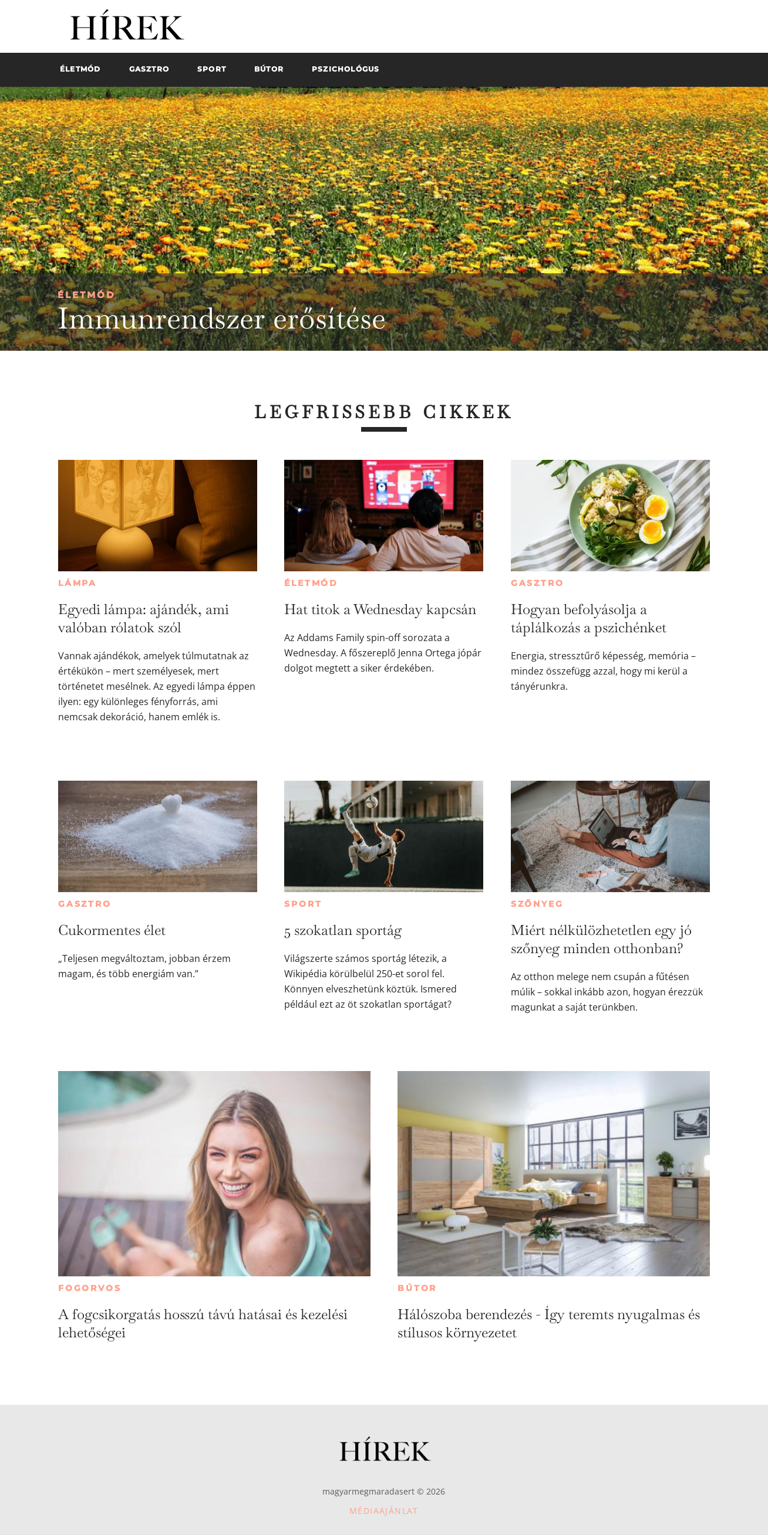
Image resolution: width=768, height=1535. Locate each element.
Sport (303, 904)
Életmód (86, 294)
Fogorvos (89, 1288)
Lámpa (77, 583)
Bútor (417, 1288)
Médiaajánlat (384, 1510)
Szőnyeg (537, 904)
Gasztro (537, 583)
